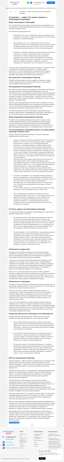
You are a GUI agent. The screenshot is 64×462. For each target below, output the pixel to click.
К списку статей (14, 422)
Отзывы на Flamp (10, 445)
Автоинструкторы (19, 8)
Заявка (51, 2)
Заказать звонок (10, 439)
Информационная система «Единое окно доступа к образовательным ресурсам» (55, 443)
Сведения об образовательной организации (33, 8)
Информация (38, 431)
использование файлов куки (45, 454)
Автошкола (15, 3)
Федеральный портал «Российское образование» (55, 439)
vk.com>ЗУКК (9, 442)
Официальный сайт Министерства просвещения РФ (55, 435)
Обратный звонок (37, 4)
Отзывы (45, 8)
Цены (14, 8)
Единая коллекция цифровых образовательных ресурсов (55, 446)
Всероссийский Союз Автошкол (22, 458)
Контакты (54, 8)
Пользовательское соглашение (38, 435)
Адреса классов (9, 8)
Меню (21, 431)
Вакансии (36, 444)
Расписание (49, 8)
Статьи (35, 442)
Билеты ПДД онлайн (38, 440)
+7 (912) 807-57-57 (39, 2)
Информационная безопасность (38, 438)
